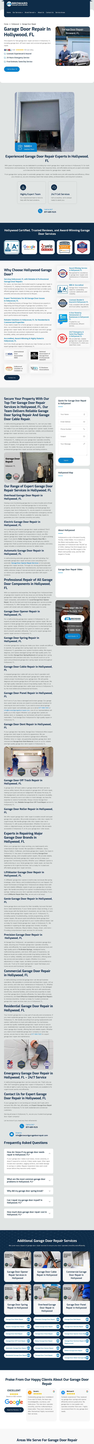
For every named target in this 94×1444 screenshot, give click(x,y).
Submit (66, 460)
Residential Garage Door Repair (18, 1355)
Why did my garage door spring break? (25, 1191)
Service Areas (60, 12)
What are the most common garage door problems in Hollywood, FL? (26, 1180)
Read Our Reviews (14, 1410)
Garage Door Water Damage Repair (77, 1357)
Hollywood (15, 24)
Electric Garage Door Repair (18, 1326)
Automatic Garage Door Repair (18, 1348)
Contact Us (50, 12)
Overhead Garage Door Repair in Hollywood (47, 1307)
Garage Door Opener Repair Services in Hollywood (17, 1275)
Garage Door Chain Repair (47, 1333)
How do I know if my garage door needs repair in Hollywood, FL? (25, 1153)
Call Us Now (12, 69)
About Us (41, 12)
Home (9, 12)
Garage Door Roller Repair (18, 1319)
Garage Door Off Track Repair (18, 1341)
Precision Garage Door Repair (47, 1319)
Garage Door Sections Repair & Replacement (77, 1341)
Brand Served (29, 12)
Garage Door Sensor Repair (47, 1348)
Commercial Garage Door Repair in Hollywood (76, 1275)
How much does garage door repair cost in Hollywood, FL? (27, 1213)
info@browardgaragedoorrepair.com (17, 710)
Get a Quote (73, 636)
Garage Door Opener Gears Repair (77, 1333)
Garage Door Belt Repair (77, 1319)
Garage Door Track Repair (47, 1355)
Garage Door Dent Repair (18, 1333)
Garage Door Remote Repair (77, 1326)
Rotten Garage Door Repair (77, 1350)
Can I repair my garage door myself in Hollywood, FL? (24, 1201)
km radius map (72, 499)
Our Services (17, 12)
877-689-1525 (50, 212)
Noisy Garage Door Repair (47, 1341)
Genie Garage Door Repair (47, 1326)
